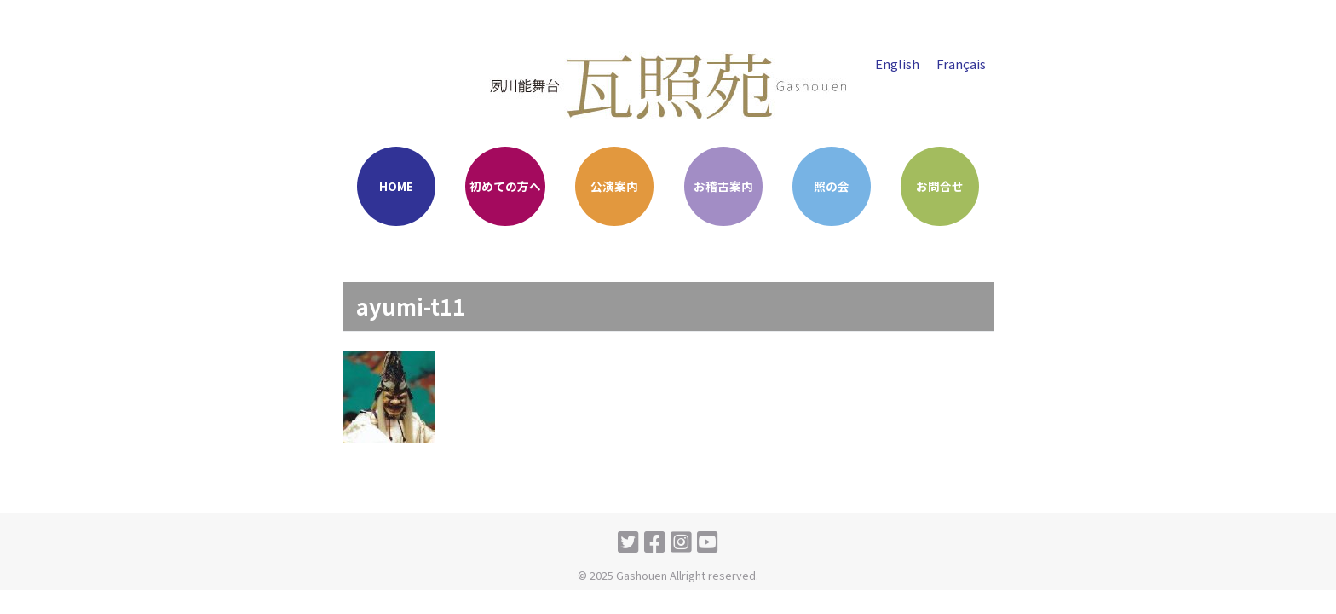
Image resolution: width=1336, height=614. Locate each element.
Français (961, 63)
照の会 (831, 185)
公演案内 (614, 185)
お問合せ (940, 185)
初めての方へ (505, 185)
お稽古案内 (723, 185)
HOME (396, 185)
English (896, 63)
